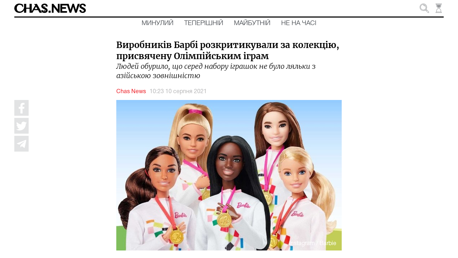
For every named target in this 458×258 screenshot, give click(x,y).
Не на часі (298, 23)
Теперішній (203, 23)
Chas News (131, 91)
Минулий (158, 23)
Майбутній (252, 23)
